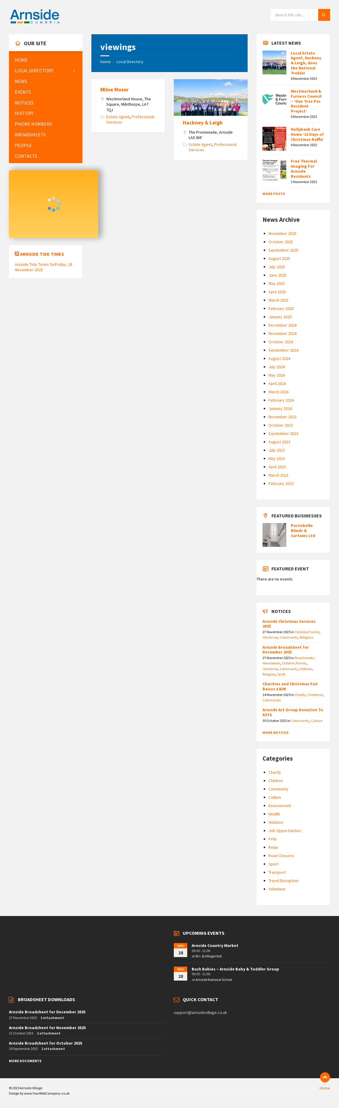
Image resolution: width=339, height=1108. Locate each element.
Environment (279, 805)
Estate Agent (117, 116)
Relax (273, 847)
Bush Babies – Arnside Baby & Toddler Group (235, 969)
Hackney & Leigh (203, 122)
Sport (281, 674)
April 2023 (277, 466)
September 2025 (283, 250)
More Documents (25, 1061)
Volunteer (277, 889)
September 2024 (283, 350)
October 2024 (280, 341)
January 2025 (280, 316)
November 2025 (282, 233)
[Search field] (300, 15)
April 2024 (277, 383)
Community (289, 637)
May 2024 (276, 375)
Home (105, 61)
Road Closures (281, 855)
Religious (306, 637)
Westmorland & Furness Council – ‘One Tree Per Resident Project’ (306, 101)
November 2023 (282, 416)
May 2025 (276, 283)
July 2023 (276, 450)
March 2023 (278, 475)
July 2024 (276, 366)
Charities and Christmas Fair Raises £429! (290, 686)
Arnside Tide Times (42, 254)
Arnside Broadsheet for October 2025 (45, 1043)
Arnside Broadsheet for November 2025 (47, 1027)
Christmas (270, 637)
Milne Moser (114, 89)
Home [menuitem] (325, 1088)
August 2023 (279, 441)
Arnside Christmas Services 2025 (289, 624)
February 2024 (281, 400)
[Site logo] (35, 23)
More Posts (274, 193)
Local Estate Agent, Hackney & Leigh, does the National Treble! (306, 63)
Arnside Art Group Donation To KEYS (293, 712)
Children (275, 780)
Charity (300, 694)
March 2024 (278, 391)
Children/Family (307, 632)
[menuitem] (45, 60)
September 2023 (283, 433)
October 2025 (280, 241)
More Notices (275, 732)
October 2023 (280, 425)
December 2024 (282, 325)
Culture (316, 720)
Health (274, 814)
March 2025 (278, 300)
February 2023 (281, 483)
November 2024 (282, 333)
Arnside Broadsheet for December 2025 (286, 649)
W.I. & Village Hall (209, 956)
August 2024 (279, 358)
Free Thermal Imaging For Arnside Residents (304, 168)
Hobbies (306, 669)
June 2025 (277, 275)
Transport (277, 872)
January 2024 (280, 408)
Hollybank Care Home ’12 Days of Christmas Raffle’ (307, 134)
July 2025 (276, 266)
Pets (272, 839)
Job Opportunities (284, 830)
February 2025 (281, 308)
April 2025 (277, 291)
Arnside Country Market (215, 945)
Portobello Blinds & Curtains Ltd (303, 530)
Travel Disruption (283, 880)
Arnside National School (214, 979)
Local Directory (130, 61)
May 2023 (276, 458)
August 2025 (279, 258)
